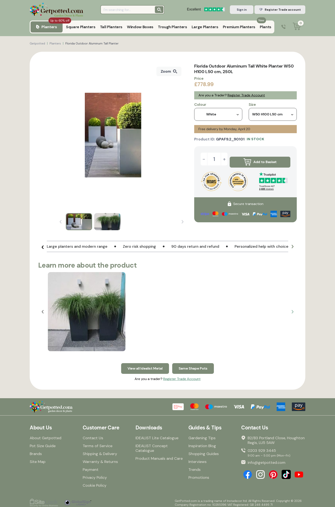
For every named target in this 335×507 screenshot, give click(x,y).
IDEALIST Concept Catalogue (151, 446)
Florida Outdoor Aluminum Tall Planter (92, 43)
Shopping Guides (203, 451)
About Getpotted (45, 435)
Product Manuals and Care (159, 456)
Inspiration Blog (202, 443)
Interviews (197, 459)
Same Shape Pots (195, 365)
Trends (194, 467)
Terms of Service (97, 443)
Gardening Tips (202, 435)
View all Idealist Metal (143, 365)
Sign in (242, 10)
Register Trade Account (246, 95)
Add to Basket (260, 159)
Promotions (198, 475)
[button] (42, 248)
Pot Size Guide (43, 443)
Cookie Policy (94, 483)
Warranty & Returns (100, 459)
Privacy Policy (95, 475)
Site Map (38, 459)
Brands (36, 451)
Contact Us (93, 435)
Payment (90, 467)
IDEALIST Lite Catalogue (156, 435)
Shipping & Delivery (100, 451)
